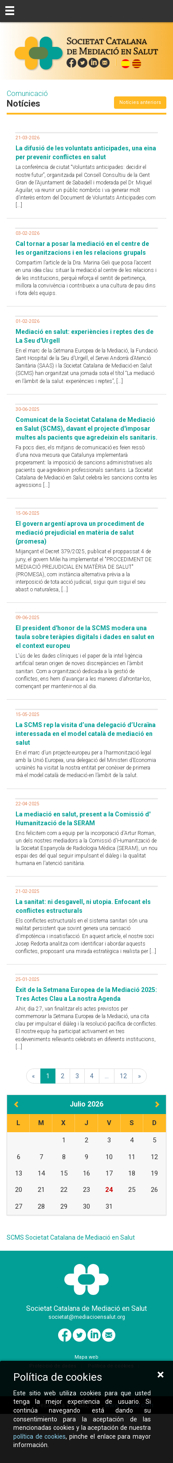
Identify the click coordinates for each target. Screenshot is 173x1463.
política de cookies (39, 1436)
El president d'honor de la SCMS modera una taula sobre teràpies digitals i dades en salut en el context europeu (85, 636)
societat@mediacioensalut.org (86, 1317)
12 (123, 1076)
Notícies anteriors (140, 102)
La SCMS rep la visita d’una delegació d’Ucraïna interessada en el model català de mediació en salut (86, 733)
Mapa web (86, 1357)
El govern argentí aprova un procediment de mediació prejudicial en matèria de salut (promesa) (80, 532)
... (107, 1076)
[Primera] (33, 1076)
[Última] (139, 1076)
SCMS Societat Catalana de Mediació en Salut (71, 1237)
